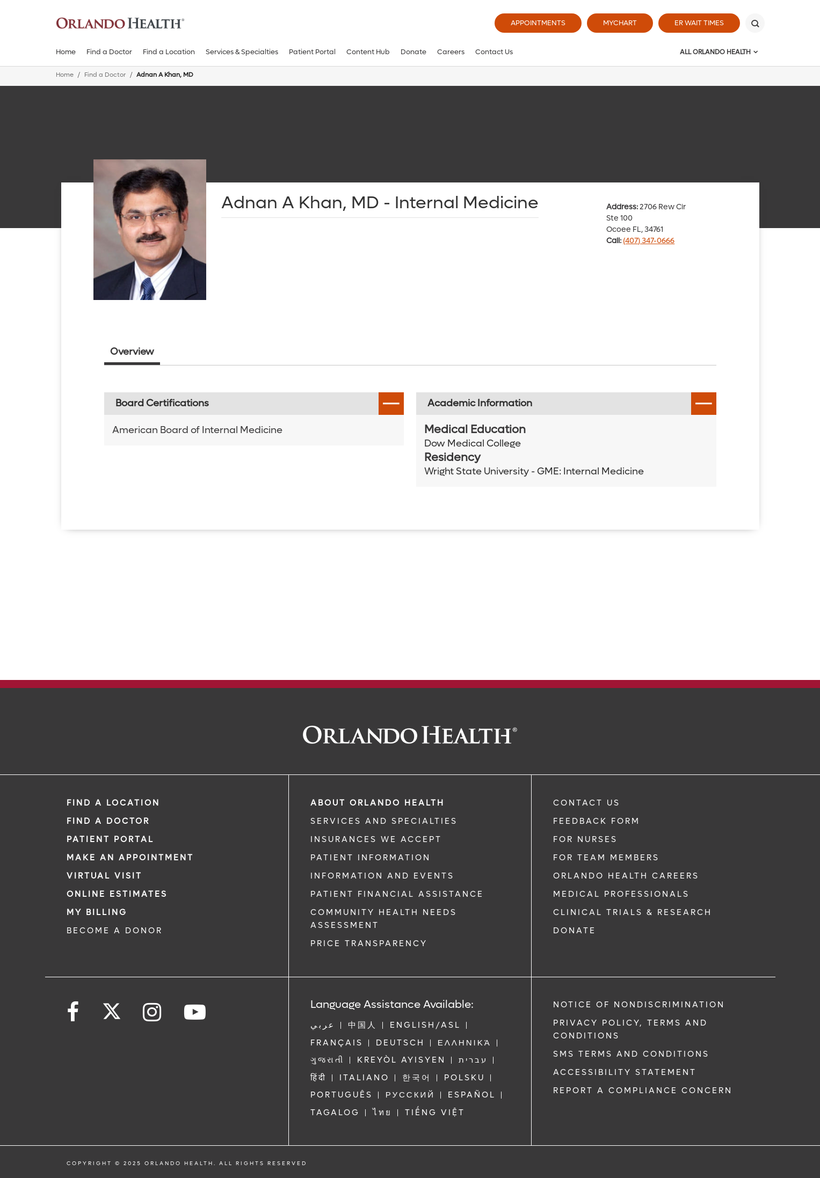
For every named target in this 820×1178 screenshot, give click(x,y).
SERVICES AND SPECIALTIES (384, 821)
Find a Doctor (109, 51)
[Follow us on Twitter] (111, 1008)
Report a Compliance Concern (642, 1090)
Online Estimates (117, 894)
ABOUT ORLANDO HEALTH (377, 802)
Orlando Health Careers (626, 875)
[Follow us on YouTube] (195, 1012)
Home (66, 51)
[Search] (755, 23)
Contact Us (494, 51)
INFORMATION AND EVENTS (382, 875)
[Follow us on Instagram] (153, 1012)
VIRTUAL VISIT (104, 875)
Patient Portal (312, 51)
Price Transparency (368, 943)
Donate (413, 51)
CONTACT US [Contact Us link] (586, 802)
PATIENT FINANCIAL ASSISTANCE (397, 894)
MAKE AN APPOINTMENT (130, 857)
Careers (451, 51)
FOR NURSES (585, 839)
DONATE (574, 930)
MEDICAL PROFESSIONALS (621, 894)
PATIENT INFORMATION (370, 857)
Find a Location (169, 51)
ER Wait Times (699, 22)
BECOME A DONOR (115, 930)
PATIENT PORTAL (110, 839)
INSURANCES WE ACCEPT (376, 839)
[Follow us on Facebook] (74, 1012)
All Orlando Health (715, 52)
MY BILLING (97, 912)
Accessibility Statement (624, 1072)
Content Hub (368, 51)
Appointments (538, 22)
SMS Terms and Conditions (631, 1054)
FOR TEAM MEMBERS (606, 857)
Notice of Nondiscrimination (639, 1004)
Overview (132, 352)
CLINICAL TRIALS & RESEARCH (632, 912)
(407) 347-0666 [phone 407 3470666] (648, 241)
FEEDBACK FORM (596, 821)
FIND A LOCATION (113, 802)
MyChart (620, 22)
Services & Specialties (242, 51)
